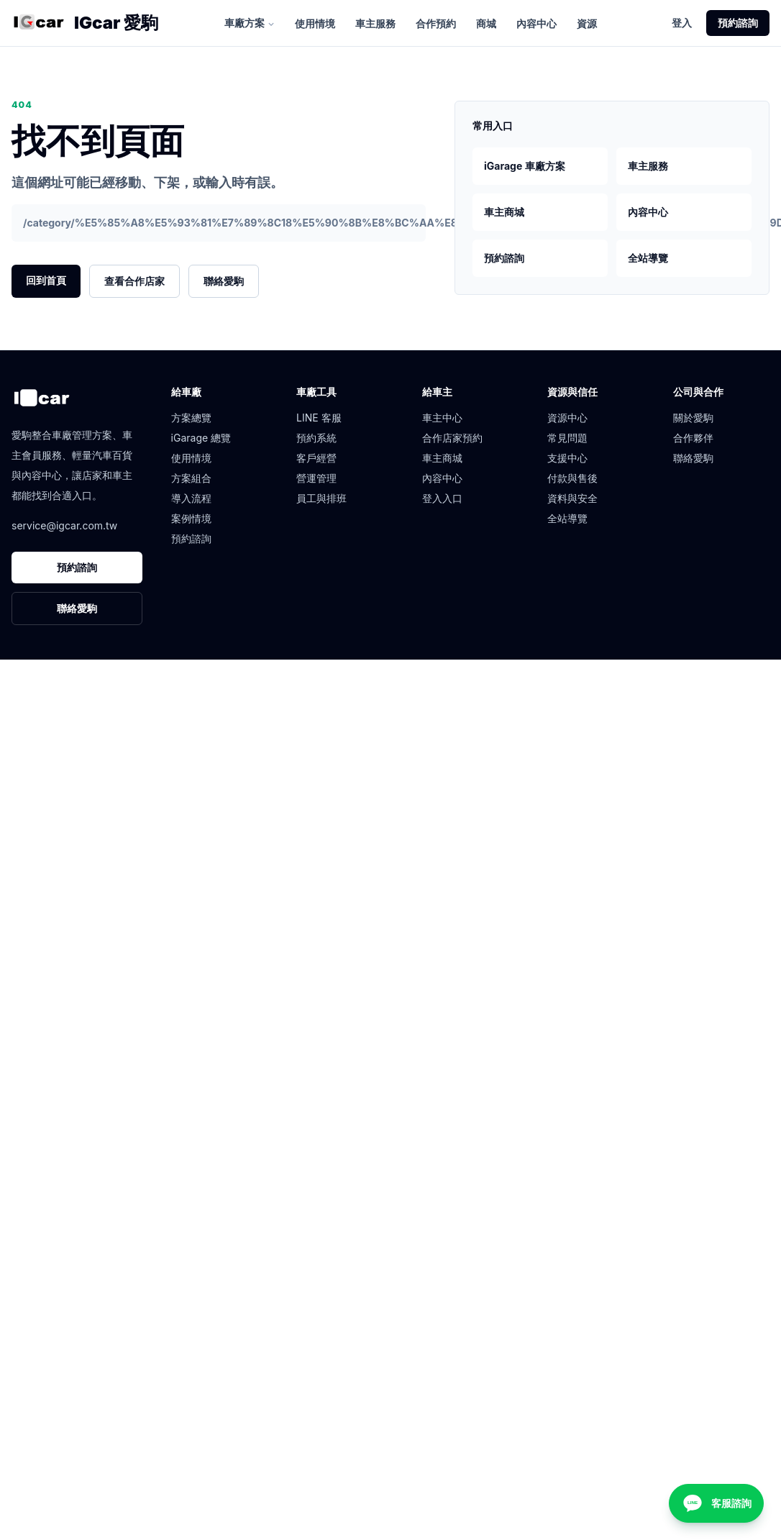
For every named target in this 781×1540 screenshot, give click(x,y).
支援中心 (567, 458)
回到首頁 (46, 280)
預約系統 (316, 438)
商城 (486, 23)
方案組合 (191, 478)
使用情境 (315, 23)
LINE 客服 (319, 417)
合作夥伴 (693, 438)
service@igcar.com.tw (64, 525)
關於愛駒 (693, 417)
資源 (587, 23)
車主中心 (442, 417)
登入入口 (442, 498)
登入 (682, 23)
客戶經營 (316, 458)
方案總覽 (191, 417)
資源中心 (567, 417)
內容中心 (536, 23)
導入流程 (191, 498)
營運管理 (316, 478)
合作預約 (436, 23)
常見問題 (567, 438)
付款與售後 (572, 478)
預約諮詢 (738, 23)
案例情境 (191, 518)
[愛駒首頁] (38, 23)
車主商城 (504, 212)
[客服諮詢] (716, 1503)
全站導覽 (648, 258)
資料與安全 (572, 498)
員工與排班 (321, 498)
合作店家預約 (452, 438)
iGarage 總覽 (201, 438)
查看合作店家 (134, 281)
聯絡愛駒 (224, 281)
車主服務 (375, 23)
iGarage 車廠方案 (524, 166)
